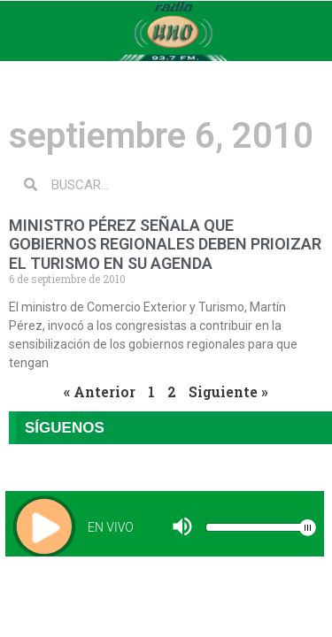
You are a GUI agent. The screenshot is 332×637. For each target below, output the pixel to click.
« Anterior (99, 391)
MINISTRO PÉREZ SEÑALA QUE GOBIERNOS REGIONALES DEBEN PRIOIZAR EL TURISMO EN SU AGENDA (165, 244)
